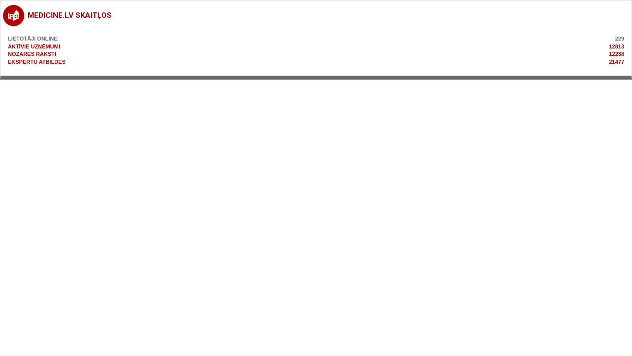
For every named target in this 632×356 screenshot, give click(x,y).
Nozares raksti (32, 54)
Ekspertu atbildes (37, 62)
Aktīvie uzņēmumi (34, 46)
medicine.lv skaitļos (70, 15)
